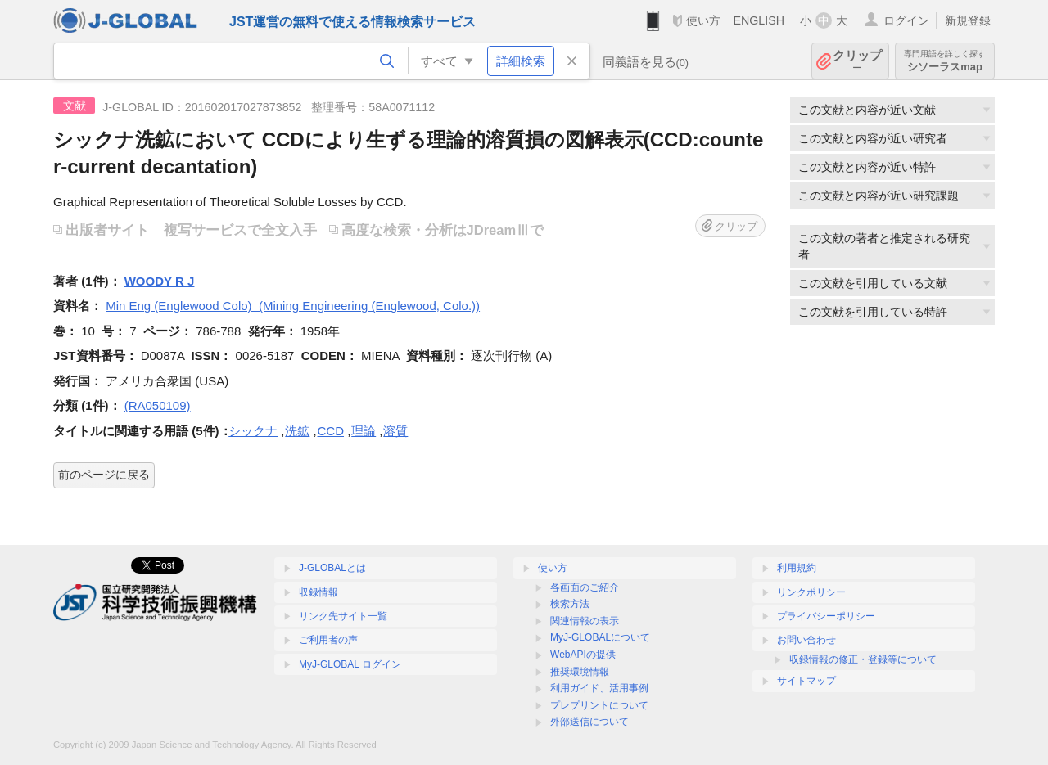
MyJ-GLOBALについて (600, 637)
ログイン (906, 20)
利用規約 (796, 568)
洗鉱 (297, 431)
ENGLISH (758, 20)
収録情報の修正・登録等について (863, 659)
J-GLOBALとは (332, 568)
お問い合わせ (806, 640)
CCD (331, 431)
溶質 (395, 431)
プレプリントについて (599, 705)
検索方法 (570, 604)
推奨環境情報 (579, 671)
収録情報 (318, 592)
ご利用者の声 (328, 640)
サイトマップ (806, 680)
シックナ (253, 431)
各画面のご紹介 (584, 587)
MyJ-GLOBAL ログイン (350, 664)
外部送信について (589, 721)
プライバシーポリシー (826, 616)
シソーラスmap (945, 61)
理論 (363, 431)
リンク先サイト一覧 (343, 616)
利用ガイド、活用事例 (599, 688)
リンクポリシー (811, 592)
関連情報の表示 (584, 621)
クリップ (857, 61)
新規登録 (968, 20)
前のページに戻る (104, 474)
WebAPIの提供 (583, 654)
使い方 (703, 20)
